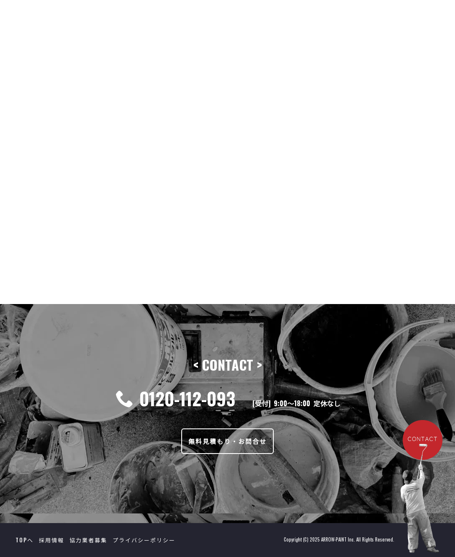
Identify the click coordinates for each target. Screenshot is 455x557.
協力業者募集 (88, 540)
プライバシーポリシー (144, 540)
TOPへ (24, 540)
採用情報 (51, 540)
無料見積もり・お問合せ (227, 441)
